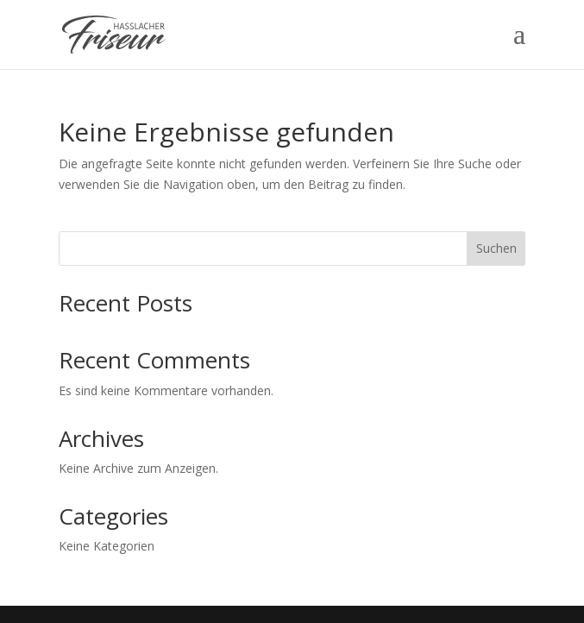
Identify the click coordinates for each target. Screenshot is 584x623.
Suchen (496, 248)
